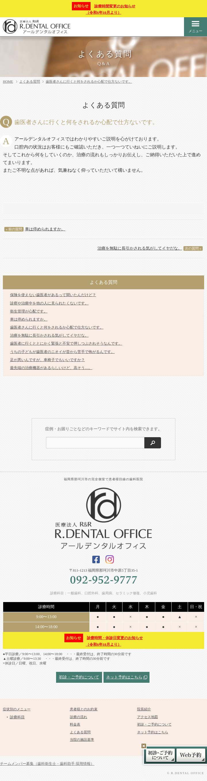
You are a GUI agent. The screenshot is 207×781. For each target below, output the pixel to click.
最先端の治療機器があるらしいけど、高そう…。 (51, 368)
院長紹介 (144, 709)
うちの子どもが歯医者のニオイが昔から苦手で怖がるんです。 (62, 352)
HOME (8, 82)
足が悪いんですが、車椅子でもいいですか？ (47, 360)
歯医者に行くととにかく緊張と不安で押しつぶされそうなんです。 (66, 343)
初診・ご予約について (79, 677)
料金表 (75, 724)
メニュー (195, 26)
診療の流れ (78, 717)
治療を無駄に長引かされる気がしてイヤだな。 (150, 248)
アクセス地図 (147, 717)
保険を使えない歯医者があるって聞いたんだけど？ (53, 295)
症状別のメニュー (16, 709)
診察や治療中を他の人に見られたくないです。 (49, 303)
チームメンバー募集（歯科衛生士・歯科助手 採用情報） (47, 763)
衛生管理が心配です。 (28, 311)
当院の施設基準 (82, 740)
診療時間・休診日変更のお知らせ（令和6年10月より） (103, 640)
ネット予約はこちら (124, 677)
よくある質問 (29, 82)
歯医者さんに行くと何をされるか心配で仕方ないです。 (89, 82)
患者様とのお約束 (83, 709)
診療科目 (17, 717)
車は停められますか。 (34, 229)
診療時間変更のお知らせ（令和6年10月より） (103, 8)
